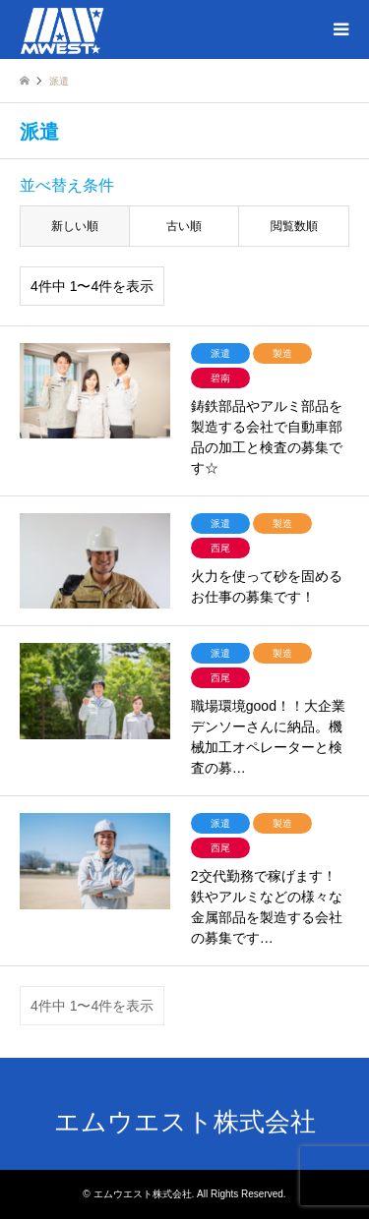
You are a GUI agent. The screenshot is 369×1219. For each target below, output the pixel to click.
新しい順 (74, 226)
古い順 (184, 226)
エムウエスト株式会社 (185, 1122)
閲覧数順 (294, 226)
